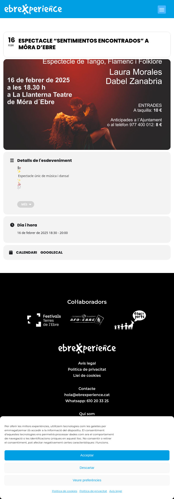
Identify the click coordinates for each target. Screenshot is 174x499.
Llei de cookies (87, 375)
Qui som (87, 414)
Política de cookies (64, 491)
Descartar (87, 468)
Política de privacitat (93, 491)
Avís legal (115, 491)
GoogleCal (51, 252)
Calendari (26, 252)
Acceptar (87, 455)
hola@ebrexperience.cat (87, 395)
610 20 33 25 (98, 401)
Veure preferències (87, 480)
